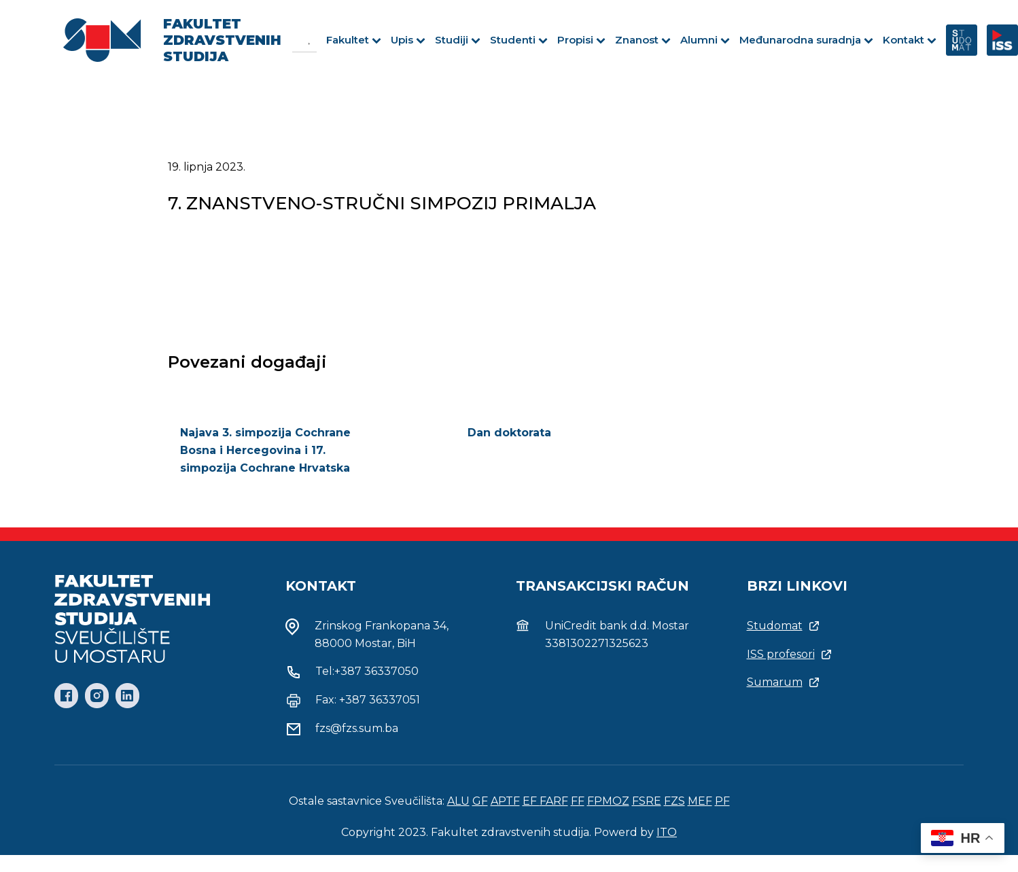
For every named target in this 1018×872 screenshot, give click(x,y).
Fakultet (353, 39)
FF (577, 801)
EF (531, 801)
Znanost (643, 39)
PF (722, 801)
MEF (700, 801)
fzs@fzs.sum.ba (356, 728)
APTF (505, 801)
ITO (666, 832)
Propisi (581, 39)
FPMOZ (608, 801)
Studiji (457, 39)
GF (480, 801)
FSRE (646, 801)
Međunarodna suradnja (806, 39)
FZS (674, 801)
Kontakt (909, 39)
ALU (458, 801)
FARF (554, 801)
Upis (408, 39)
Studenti (519, 39)
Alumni (705, 39)
